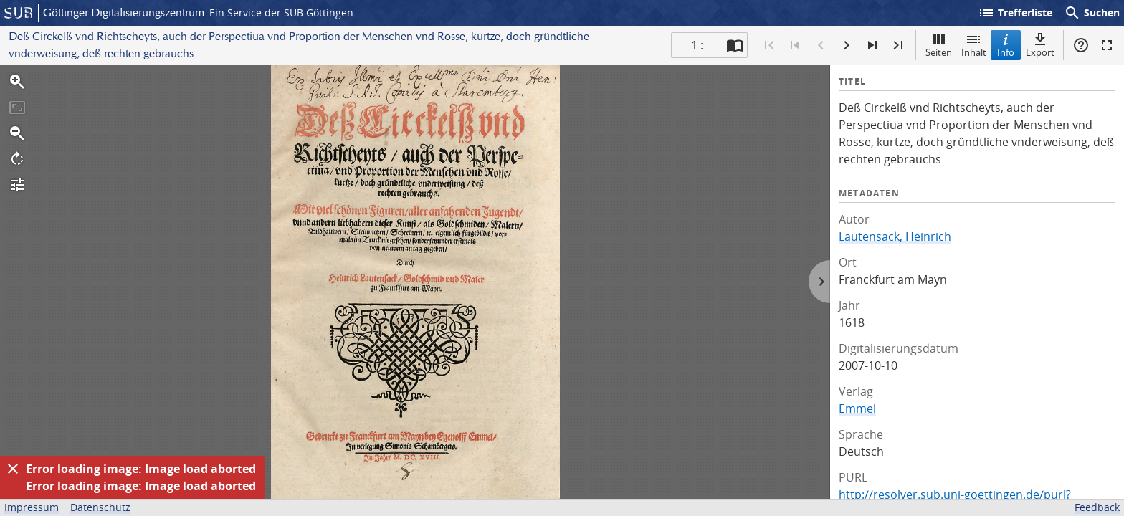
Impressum (31, 507)
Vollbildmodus (1106, 45)
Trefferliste (1015, 13)
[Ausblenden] (13, 469)
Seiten (938, 45)
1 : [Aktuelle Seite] (697, 45)
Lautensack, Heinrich (895, 236)
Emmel (857, 408)
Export (1040, 45)
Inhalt (973, 45)
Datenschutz (100, 507)
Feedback (1097, 507)
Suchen (1092, 13)
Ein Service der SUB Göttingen (281, 12)
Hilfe (1081, 45)
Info (1005, 45)
